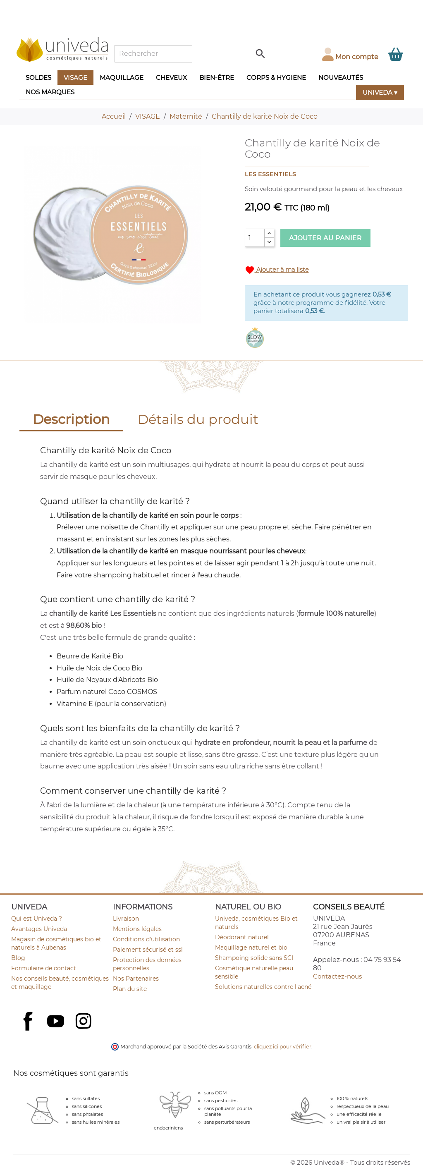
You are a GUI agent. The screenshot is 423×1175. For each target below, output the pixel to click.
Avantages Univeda (39, 929)
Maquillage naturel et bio (251, 947)
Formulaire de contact (43, 968)
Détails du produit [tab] (198, 419)
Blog (18, 958)
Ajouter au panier (325, 238)
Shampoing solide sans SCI (254, 958)
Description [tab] (71, 419)
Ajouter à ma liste (277, 270)
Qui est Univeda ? (36, 918)
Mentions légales (137, 929)
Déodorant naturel (242, 937)
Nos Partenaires (136, 978)
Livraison (126, 918)
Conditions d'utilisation (146, 939)
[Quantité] (255, 238)
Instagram (84, 1022)
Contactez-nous (337, 976)
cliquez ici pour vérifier (282, 1046)
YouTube (56, 1022)
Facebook (29, 1030)
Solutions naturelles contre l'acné (263, 987)
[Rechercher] (153, 53)
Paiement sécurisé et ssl (148, 949)
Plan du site (130, 989)
